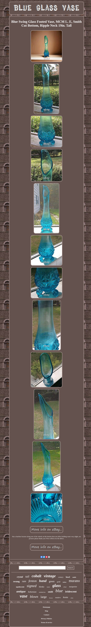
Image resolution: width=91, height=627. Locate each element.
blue (59, 590)
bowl (68, 577)
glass (56, 585)
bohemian (32, 592)
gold (58, 582)
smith (50, 592)
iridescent (71, 591)
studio (74, 577)
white (72, 598)
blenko (41, 587)
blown (34, 597)
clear (65, 587)
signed (31, 586)
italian (64, 582)
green (51, 581)
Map (46, 611)
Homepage (46, 607)
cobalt (36, 576)
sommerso (42, 592)
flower (51, 598)
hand (42, 581)
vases (48, 587)
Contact (46, 615)
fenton (33, 581)
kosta (65, 597)
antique (21, 591)
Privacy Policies (46, 619)
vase (23, 596)
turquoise (73, 586)
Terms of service (46, 622)
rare (24, 581)
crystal (20, 577)
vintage (50, 576)
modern (58, 598)
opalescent (20, 587)
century (60, 577)
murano (74, 581)
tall (27, 576)
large (44, 597)
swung (16, 581)
